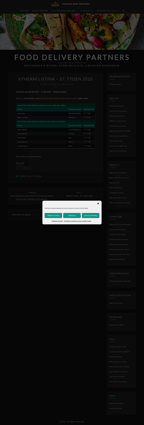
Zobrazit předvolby (90, 215)
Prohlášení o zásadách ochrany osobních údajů (77, 221)
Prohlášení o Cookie (57, 221)
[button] (98, 203)
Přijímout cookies (53, 215)
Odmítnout (72, 215)
